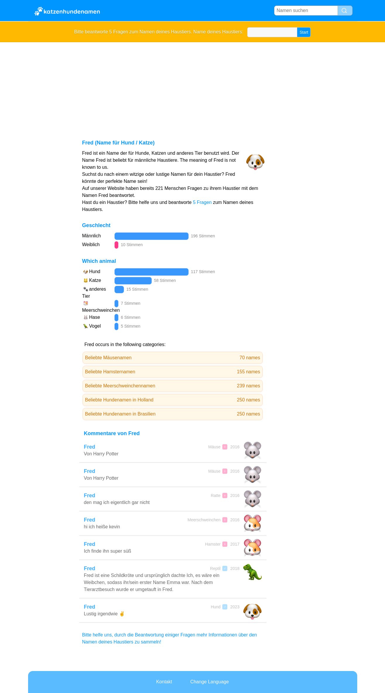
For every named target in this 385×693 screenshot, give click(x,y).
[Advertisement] (192, 86)
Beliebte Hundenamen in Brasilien (172, 414)
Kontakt (164, 681)
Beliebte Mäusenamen (172, 357)
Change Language (209, 681)
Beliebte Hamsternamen (172, 371)
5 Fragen (202, 202)
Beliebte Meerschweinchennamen (172, 385)
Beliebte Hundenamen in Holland (172, 399)
